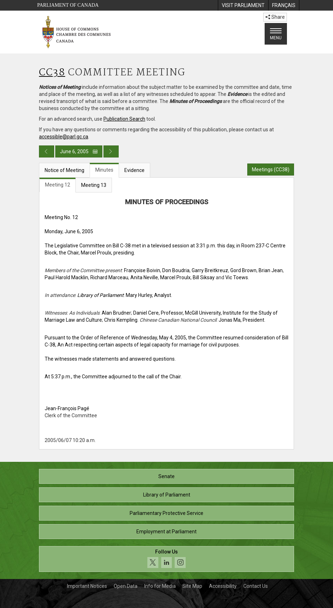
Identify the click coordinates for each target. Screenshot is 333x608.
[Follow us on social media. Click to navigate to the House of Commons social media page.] (166, 559)
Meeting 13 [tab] (93, 185)
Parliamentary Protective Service (166, 513)
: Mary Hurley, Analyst (124, 295)
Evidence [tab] (134, 170)
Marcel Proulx (175, 277)
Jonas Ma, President (241, 320)
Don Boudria (176, 270)
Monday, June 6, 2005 (69, 231)
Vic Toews (236, 277)
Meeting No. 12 (61, 217)
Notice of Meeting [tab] (64, 170)
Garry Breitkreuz (210, 270)
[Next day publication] (111, 151)
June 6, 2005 (79, 151)
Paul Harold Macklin (66, 277)
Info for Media (160, 586)
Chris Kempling (120, 320)
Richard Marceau (109, 277)
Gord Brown (243, 270)
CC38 (52, 73)
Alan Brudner (116, 313)
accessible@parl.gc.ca (63, 136)
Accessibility (223, 586)
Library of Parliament (166, 495)
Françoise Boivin (142, 270)
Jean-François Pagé (67, 408)
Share (275, 17)
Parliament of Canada (67, 5)
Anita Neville (144, 277)
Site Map (192, 586)
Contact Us (255, 586)
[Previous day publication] (46, 151)
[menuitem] (243, 5)
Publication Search (124, 119)
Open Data (125, 586)
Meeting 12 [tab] (57, 185)
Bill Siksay (204, 277)
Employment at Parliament (166, 531)
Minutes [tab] (104, 170)
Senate (166, 476)
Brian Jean (271, 270)
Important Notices (87, 586)
